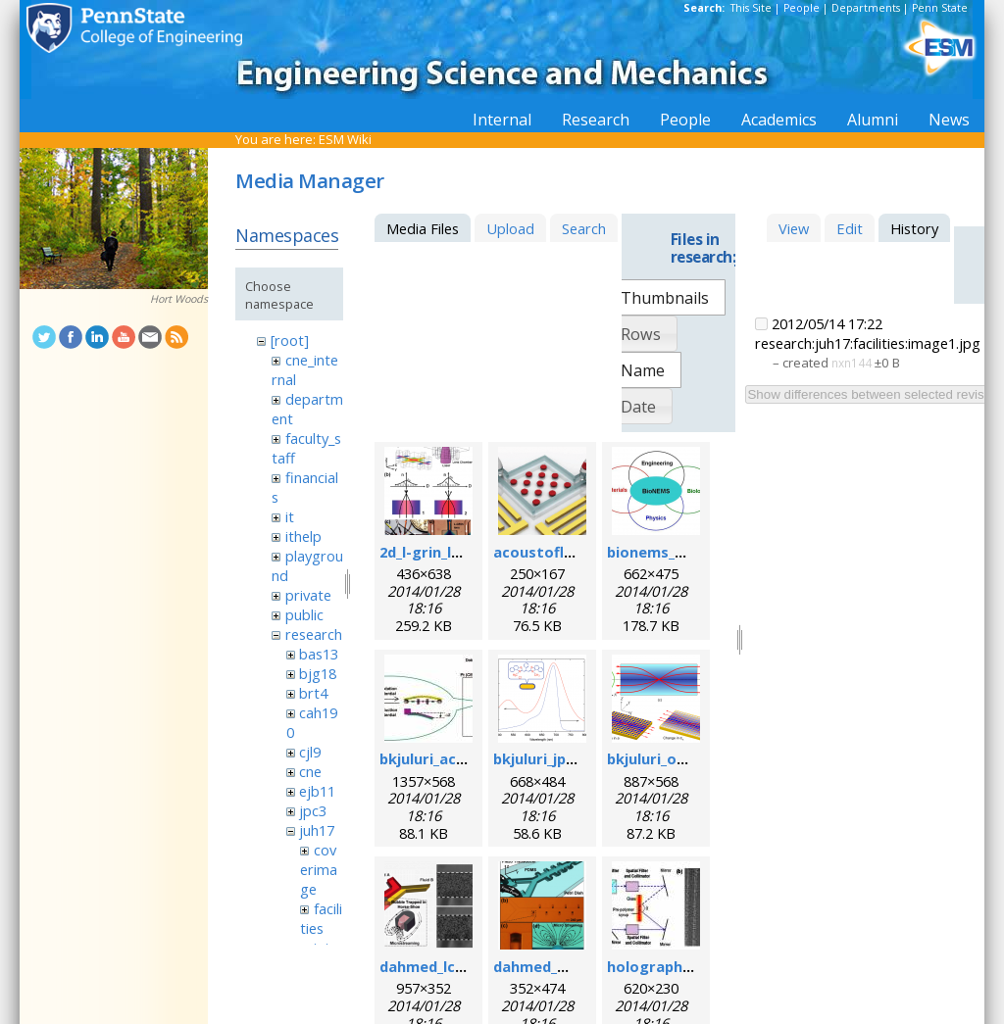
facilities (320, 918)
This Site (751, 8)
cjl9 (310, 751)
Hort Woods (179, 299)
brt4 (313, 693)
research (313, 634)
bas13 (318, 653)
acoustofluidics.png (564, 551)
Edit (849, 228)
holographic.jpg (664, 966)
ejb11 (317, 791)
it (289, 516)
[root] (290, 340)
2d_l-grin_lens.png (443, 551)
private (308, 595)
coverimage (318, 869)
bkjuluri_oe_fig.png (674, 758)
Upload (510, 228)
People (801, 8)
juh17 (316, 830)
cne (310, 771)
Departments (865, 8)
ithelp (303, 536)
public (304, 614)
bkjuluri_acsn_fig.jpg (452, 758)
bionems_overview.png (690, 551)
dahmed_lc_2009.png (451, 966)
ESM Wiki (345, 139)
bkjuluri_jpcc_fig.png (565, 758)
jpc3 (312, 810)
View (793, 228)
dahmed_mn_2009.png (570, 966)
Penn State (940, 8)
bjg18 (317, 673)
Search (584, 228)
